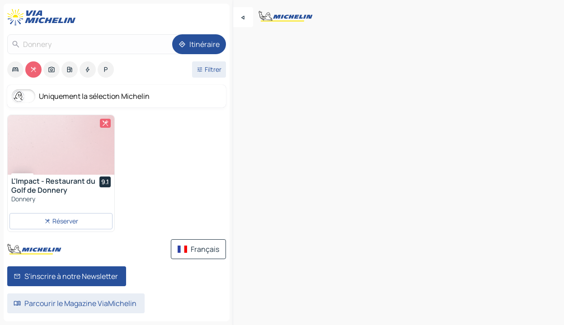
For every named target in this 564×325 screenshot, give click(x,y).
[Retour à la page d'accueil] (43, 17)
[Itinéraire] (199, 44)
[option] (15, 69)
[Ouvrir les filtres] (209, 69)
